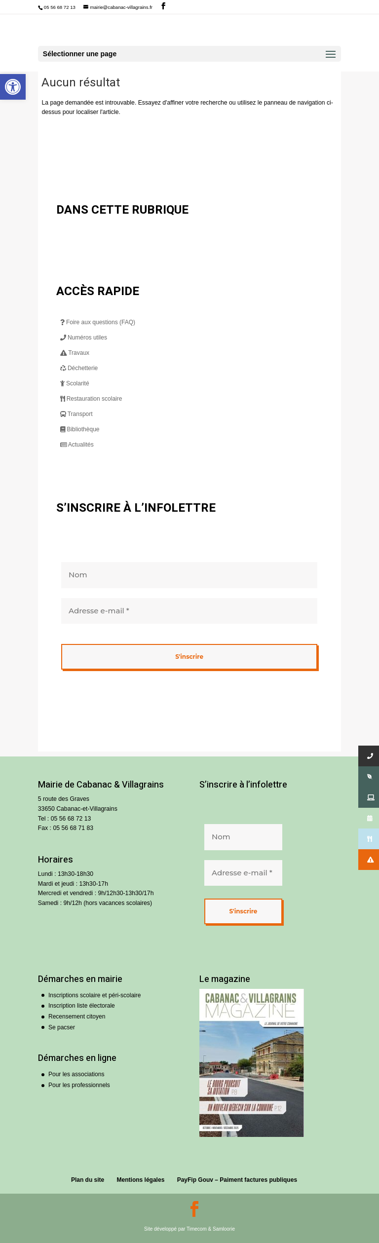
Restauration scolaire (91, 398)
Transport (76, 414)
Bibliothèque (80, 429)
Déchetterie (79, 368)
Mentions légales (141, 1179)
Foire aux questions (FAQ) (97, 322)
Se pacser (61, 1027)
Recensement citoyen (76, 1016)
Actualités (77, 444)
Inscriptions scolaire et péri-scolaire (94, 995)
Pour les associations (76, 1074)
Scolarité (74, 383)
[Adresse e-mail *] (189, 611)
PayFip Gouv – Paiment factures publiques (237, 1179)
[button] (13, 87)
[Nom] (189, 575)
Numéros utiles (83, 337)
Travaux (75, 352)
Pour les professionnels (79, 1085)
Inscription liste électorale (81, 1005)
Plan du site (87, 1179)
